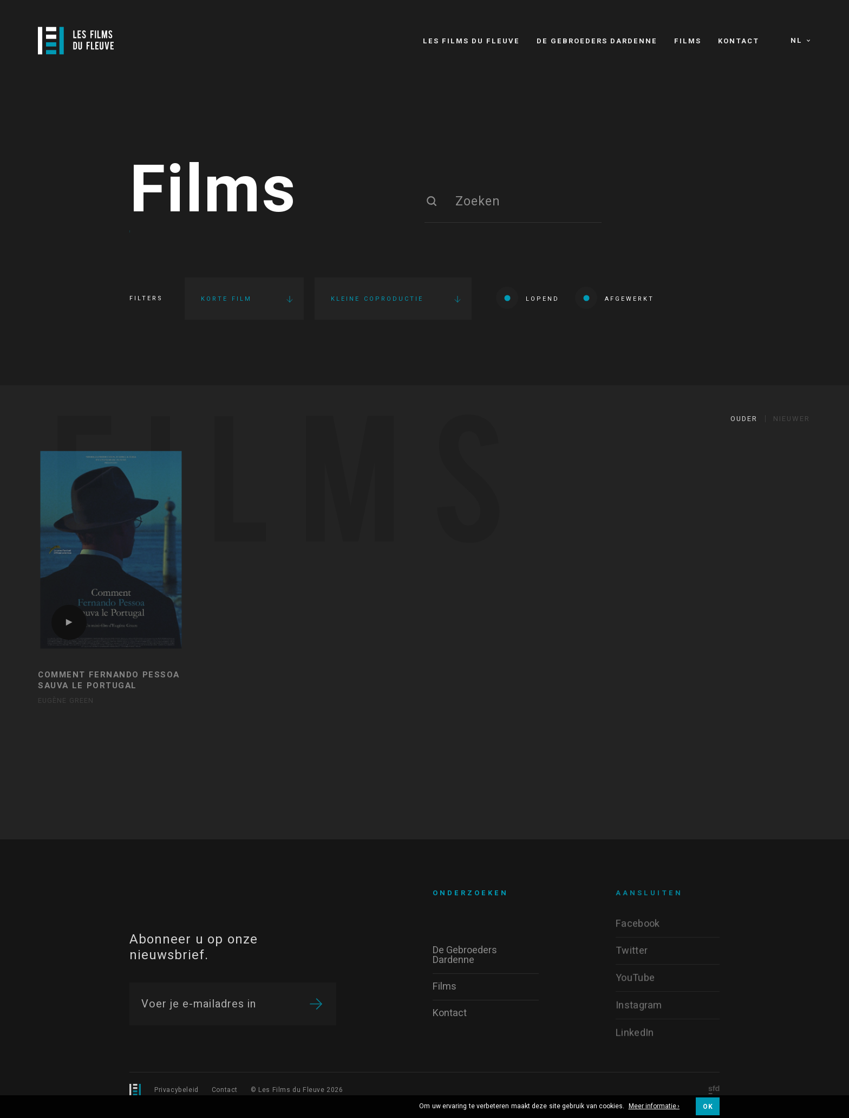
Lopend (527, 298)
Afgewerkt (614, 298)
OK (708, 1106)
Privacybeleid (176, 1090)
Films (213, 191)
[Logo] (76, 40)
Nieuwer (791, 418)
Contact (225, 1090)
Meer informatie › (654, 1106)
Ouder (743, 418)
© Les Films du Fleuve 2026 (297, 1090)
